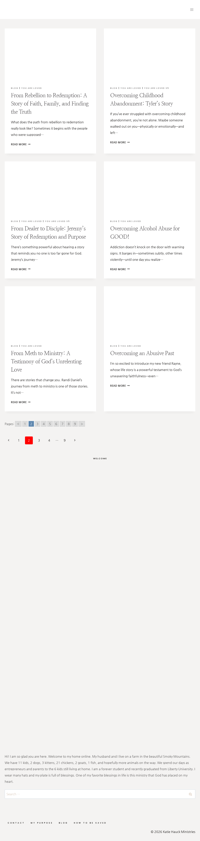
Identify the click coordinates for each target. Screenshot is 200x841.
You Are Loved (31, 88)
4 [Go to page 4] (44, 424)
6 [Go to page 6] (56, 424)
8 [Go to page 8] (69, 424)
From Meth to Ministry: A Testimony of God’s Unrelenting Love (46, 361)
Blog (14, 88)
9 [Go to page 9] (75, 424)
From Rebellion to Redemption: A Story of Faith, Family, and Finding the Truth (49, 103)
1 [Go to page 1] (25, 424)
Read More (20, 144)
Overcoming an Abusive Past (142, 353)
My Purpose (42, 822)
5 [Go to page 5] (50, 424)
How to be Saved (90, 822)
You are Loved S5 (156, 88)
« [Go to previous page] (18, 424)
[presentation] (50, 54)
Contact (16, 822)
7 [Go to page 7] (62, 424)
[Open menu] (191, 9)
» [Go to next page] (81, 424)
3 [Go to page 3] (37, 424)
